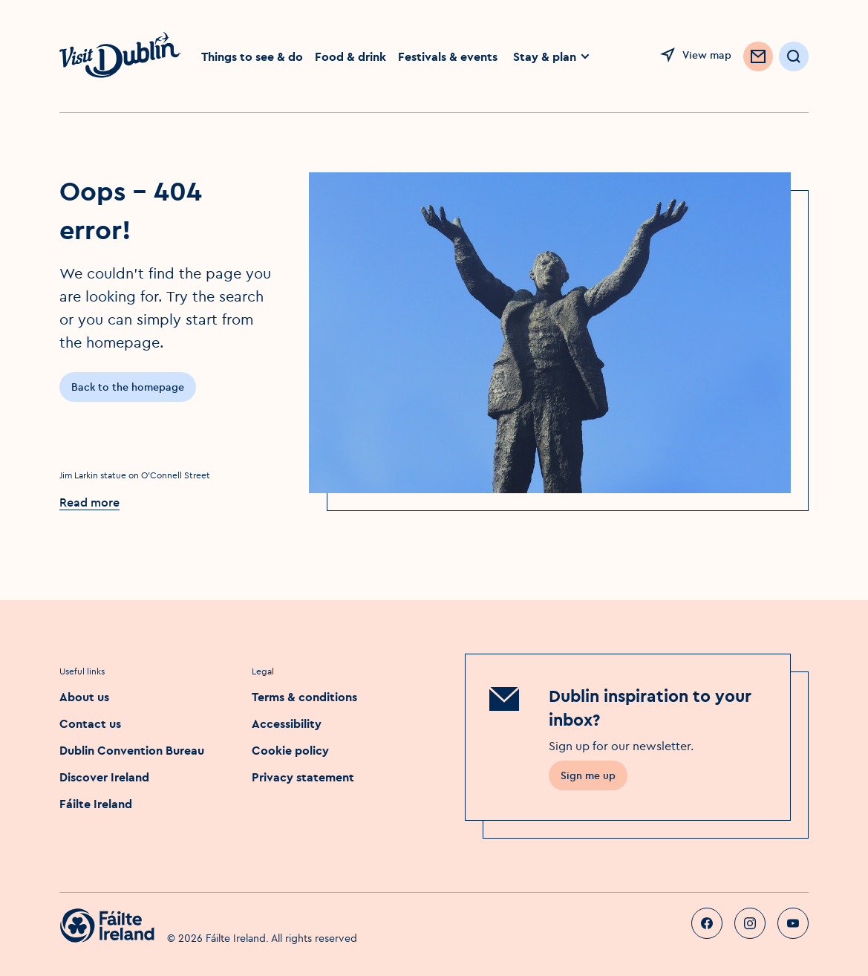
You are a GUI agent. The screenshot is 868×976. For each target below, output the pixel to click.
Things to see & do (252, 56)
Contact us (90, 723)
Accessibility (287, 723)
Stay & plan (552, 56)
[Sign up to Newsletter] (758, 56)
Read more (89, 502)
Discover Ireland (104, 777)
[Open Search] (794, 56)
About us (84, 696)
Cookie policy (290, 750)
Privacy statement (303, 777)
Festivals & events (447, 56)
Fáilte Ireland (95, 803)
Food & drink (350, 56)
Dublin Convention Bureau (131, 750)
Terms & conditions (304, 696)
